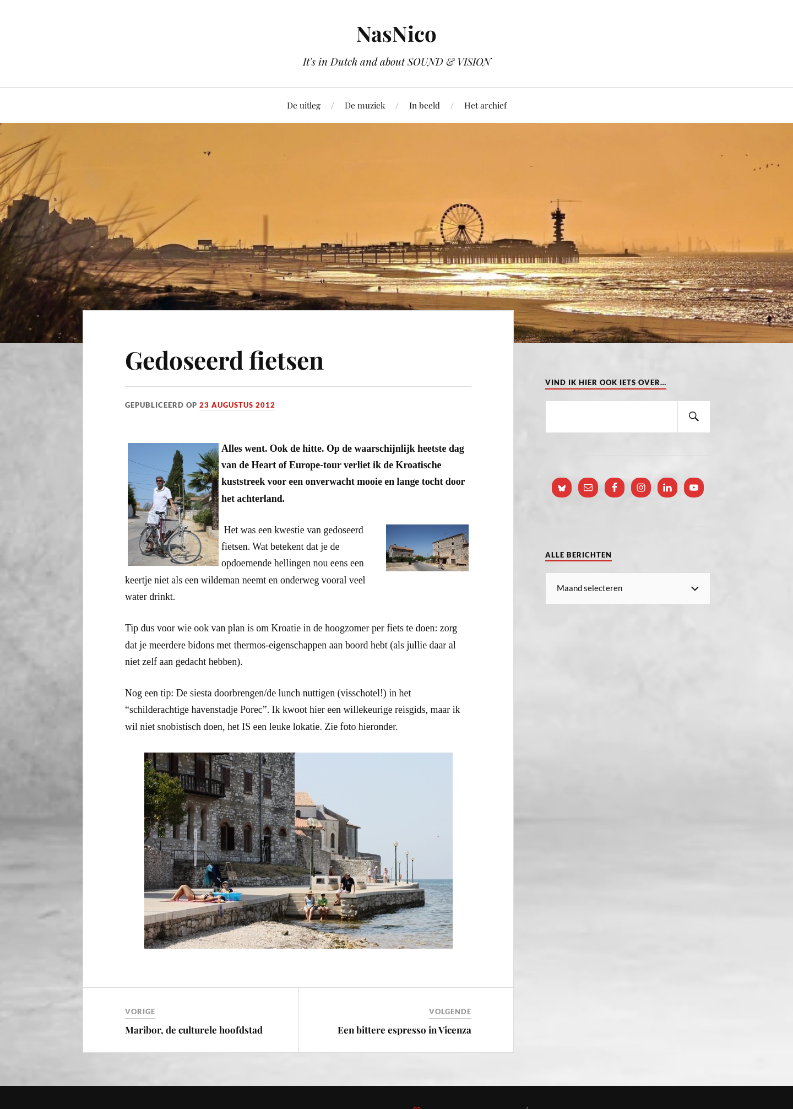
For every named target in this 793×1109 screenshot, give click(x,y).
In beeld (424, 105)
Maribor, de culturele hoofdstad (194, 1030)
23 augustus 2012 (237, 405)
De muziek (365, 105)
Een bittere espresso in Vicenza (404, 1030)
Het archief (485, 105)
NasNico (396, 33)
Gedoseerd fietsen (224, 359)
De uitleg (304, 105)
